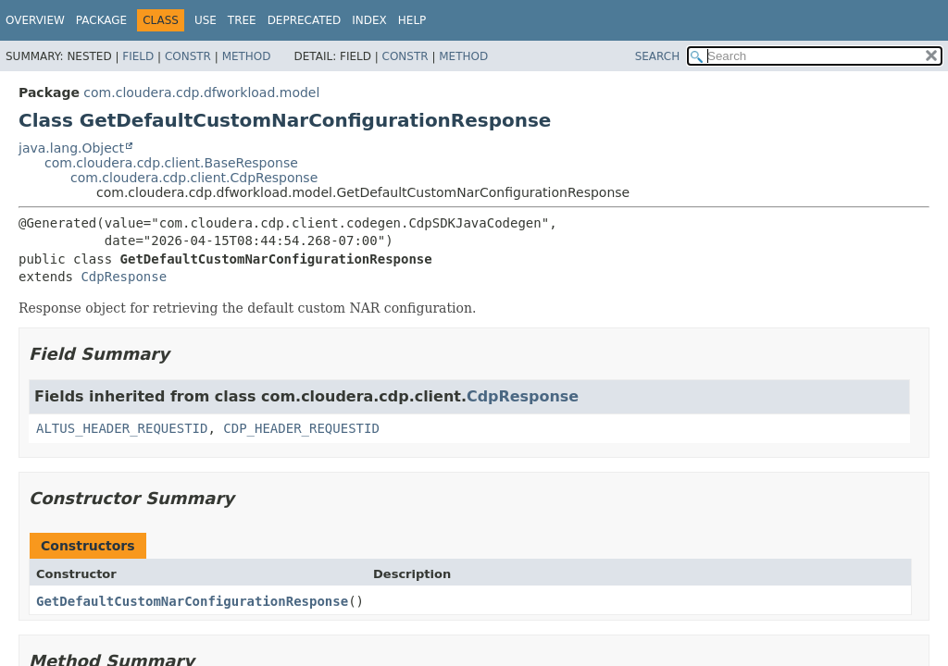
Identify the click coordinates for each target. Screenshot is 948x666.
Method (246, 56)
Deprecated (305, 20)
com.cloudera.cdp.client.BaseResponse (171, 162)
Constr (188, 56)
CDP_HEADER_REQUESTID (301, 428)
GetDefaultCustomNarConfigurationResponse (192, 601)
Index (369, 20)
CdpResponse (124, 276)
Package (101, 20)
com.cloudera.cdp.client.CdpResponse (194, 177)
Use (205, 20)
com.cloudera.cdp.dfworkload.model (201, 92)
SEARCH (657, 56)
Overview (35, 20)
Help (412, 20)
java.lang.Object (71, 148)
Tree (242, 20)
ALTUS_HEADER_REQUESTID (121, 428)
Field (138, 56)
